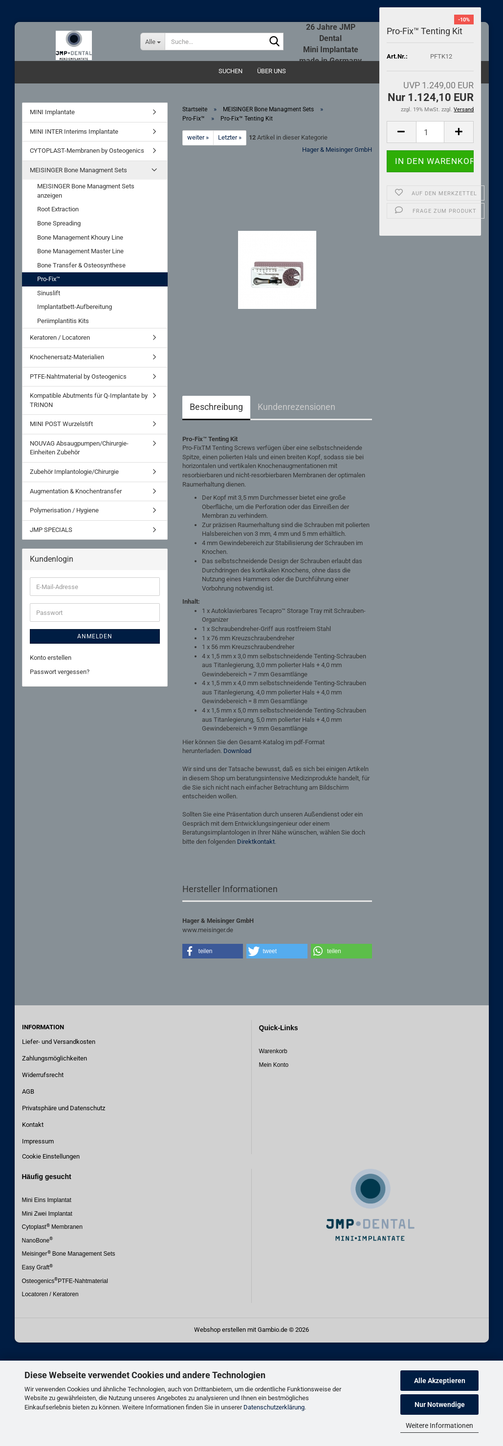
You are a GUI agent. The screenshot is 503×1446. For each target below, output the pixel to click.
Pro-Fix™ (48, 279)
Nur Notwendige (440, 1404)
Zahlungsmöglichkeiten (54, 1058)
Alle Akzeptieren (439, 1381)
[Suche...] (152, 41)
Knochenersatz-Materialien (67, 357)
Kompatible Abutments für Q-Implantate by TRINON (89, 400)
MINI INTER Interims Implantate (74, 131)
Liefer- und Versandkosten (58, 1041)
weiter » (198, 137)
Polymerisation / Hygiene (64, 510)
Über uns (271, 71)
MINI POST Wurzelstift (61, 424)
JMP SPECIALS (51, 529)
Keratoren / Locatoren (60, 337)
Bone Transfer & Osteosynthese (81, 265)
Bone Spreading (59, 223)
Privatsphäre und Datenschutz (63, 1108)
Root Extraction (58, 209)
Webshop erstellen (220, 1329)
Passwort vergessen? (59, 671)
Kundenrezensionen (296, 407)
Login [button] (405, 14)
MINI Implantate (52, 112)
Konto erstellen (50, 657)
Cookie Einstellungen (51, 1156)
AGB (28, 1091)
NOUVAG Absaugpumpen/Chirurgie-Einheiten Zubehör (79, 448)
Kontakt (33, 1124)
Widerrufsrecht (43, 1075)
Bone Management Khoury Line (80, 237)
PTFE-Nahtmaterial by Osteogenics (78, 376)
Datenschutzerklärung (274, 1407)
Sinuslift (48, 293)
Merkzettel (449, 14)
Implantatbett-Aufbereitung (74, 306)
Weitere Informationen (439, 1425)
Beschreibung (216, 407)
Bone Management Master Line (80, 251)
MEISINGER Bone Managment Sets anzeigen (85, 191)
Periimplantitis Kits (63, 321)
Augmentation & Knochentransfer (76, 491)
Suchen (230, 71)
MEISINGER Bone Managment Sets (78, 170)
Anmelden (94, 636)
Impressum (38, 1141)
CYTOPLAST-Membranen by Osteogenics (87, 150)
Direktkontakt (256, 841)
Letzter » (229, 137)
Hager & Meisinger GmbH (337, 149)
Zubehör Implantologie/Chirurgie (74, 471)
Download (237, 750)
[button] (212, 951)
